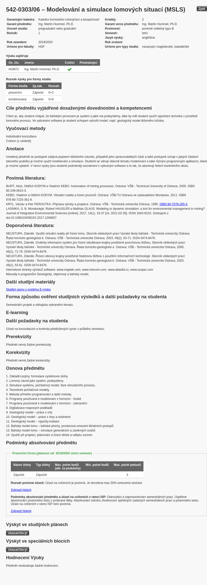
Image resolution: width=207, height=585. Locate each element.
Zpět (201, 9)
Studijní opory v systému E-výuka (28, 289)
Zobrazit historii (21, 490)
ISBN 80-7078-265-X (173, 204)
